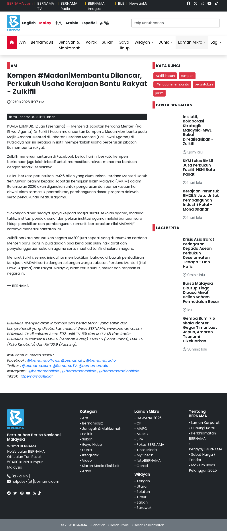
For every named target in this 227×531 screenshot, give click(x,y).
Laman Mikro (190, 42)
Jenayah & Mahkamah (69, 45)
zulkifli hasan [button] (165, 76)
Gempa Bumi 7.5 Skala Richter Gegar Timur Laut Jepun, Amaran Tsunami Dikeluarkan (200, 330)
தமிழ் (104, 22)
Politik (91, 42)
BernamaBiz (42, 42)
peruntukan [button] (204, 84)
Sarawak (144, 507)
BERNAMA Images (96, 6)
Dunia (164, 42)
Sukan (107, 42)
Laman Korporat (205, 422)
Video (87, 460)
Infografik (90, 455)
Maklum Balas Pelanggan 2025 (203, 468)
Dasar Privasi (119, 525)
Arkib (86, 471)
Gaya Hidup (124, 45)
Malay (45, 22)
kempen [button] (187, 76)
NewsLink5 (138, 3)
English (29, 22)
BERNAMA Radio (69, 6)
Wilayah (142, 42)
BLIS (121, 3)
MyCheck (145, 455)
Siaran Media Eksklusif (100, 465)
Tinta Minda (147, 449)
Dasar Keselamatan (149, 525)
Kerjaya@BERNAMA (205, 449)
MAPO (142, 428)
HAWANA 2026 (149, 418)
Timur (142, 497)
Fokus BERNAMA (150, 444)
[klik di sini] (21, 476)
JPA (140, 439)
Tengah (143, 481)
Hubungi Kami (203, 427)
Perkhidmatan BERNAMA (202, 436)
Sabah (142, 502)
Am (22, 42)
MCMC (142, 433)
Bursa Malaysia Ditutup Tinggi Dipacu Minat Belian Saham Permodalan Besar (201, 292)
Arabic (71, 22)
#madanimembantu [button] (172, 84)
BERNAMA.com (20, 3)
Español (89, 22)
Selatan (143, 491)
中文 (58, 22)
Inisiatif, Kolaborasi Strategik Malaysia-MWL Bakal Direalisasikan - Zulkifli (198, 130)
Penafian (98, 525)
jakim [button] (159, 93)
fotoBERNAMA (149, 460)
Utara (142, 486)
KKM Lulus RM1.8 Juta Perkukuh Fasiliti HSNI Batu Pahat (199, 167)
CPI (139, 423)
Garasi (142, 465)
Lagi (214, 42)
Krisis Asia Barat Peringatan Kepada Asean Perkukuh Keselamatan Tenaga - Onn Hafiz (198, 253)
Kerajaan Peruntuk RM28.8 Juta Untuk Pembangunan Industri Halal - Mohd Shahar (201, 200)
